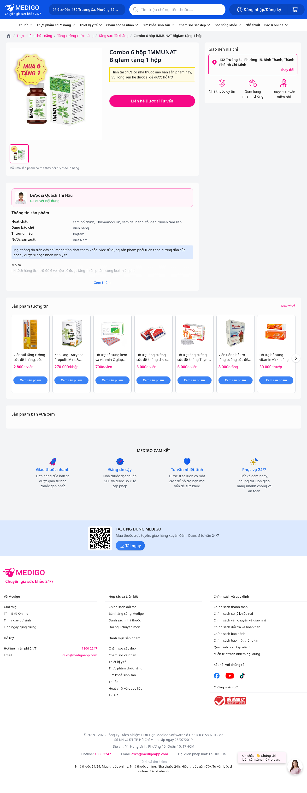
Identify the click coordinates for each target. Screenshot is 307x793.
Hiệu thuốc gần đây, (197, 766)
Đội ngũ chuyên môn (124, 627)
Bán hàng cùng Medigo (126, 613)
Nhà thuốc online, (144, 766)
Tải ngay (130, 545)
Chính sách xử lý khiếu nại (233, 613)
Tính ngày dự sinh (17, 620)
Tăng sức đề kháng (113, 35)
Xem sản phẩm (30, 380)
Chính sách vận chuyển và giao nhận (241, 620)
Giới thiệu (11, 607)
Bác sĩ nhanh (159, 771)
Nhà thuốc (253, 25)
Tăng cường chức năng (75, 35)
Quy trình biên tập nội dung (235, 647)
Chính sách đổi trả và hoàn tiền (237, 627)
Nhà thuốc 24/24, (88, 766)
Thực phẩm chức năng (34, 35)
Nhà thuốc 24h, (170, 766)
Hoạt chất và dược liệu (125, 688)
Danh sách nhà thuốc (125, 620)
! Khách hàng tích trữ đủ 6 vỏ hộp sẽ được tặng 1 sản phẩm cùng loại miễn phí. (102, 273)
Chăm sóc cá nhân (122, 655)
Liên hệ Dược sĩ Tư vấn (152, 101)
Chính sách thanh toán (231, 607)
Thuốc (113, 682)
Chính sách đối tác (122, 607)
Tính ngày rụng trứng (20, 627)
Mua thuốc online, (116, 766)
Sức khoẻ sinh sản (122, 675)
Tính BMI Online (16, 613)
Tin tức (114, 695)
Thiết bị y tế (117, 662)
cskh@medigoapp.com (79, 655)
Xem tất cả (287, 306)
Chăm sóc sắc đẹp (122, 648)
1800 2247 (89, 648)
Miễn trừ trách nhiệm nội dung (237, 654)
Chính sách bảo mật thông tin (236, 640)
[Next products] (296, 358)
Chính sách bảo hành (229, 634)
